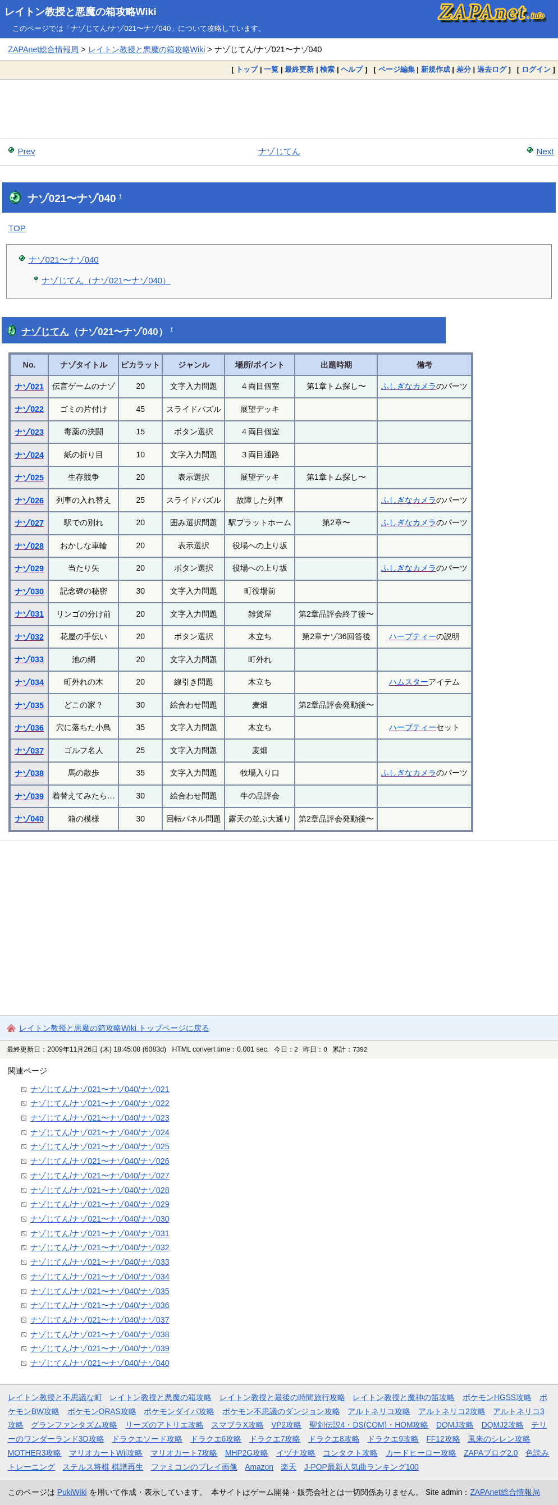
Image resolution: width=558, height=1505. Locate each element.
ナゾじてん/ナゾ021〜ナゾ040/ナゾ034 (99, 1276)
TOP (17, 228)
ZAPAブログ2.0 (491, 1452)
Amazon (259, 1466)
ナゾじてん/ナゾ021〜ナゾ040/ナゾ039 (99, 1348)
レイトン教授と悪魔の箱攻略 (160, 1397)
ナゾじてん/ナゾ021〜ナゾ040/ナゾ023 (99, 1117)
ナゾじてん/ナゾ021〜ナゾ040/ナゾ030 (99, 1218)
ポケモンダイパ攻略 (179, 1411)
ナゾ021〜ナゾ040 (64, 259)
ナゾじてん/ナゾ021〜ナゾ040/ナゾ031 (99, 1233)
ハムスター (408, 681)
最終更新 (299, 69)
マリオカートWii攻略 (106, 1452)
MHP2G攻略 (246, 1452)
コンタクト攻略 (350, 1452)
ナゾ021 (29, 386)
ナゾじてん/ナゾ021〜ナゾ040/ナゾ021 (99, 1089)
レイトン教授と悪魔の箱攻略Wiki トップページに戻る (114, 1028)
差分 (463, 69)
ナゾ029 (29, 568)
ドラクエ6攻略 (216, 1438)
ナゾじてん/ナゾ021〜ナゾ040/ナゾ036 (99, 1305)
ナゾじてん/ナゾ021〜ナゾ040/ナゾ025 (99, 1146)
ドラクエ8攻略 (334, 1438)
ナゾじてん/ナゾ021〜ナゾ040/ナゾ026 (99, 1161)
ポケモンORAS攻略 (101, 1411)
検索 (327, 69)
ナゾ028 (29, 546)
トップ (247, 69)
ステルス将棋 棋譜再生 (102, 1466)
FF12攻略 (443, 1438)
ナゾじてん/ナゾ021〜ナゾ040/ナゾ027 (99, 1175)
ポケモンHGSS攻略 (497, 1397)
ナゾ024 (29, 455)
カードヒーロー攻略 (421, 1452)
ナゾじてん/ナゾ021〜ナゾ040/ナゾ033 (99, 1262)
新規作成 (435, 69)
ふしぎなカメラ (408, 386)
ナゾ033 (29, 659)
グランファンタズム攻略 (74, 1424)
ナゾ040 (29, 818)
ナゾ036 (29, 727)
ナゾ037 (29, 750)
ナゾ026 (29, 500)
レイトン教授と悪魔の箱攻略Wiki (80, 11)
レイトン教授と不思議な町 (55, 1397)
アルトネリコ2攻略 (452, 1411)
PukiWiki (72, 1492)
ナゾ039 (29, 796)
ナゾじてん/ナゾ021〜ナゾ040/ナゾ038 (99, 1334)
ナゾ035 (29, 705)
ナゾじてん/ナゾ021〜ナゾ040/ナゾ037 (99, 1319)
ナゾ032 (29, 636)
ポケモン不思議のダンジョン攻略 (281, 1411)
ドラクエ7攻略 (275, 1438)
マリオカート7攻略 (184, 1452)
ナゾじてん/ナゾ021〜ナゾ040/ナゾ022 (99, 1103)
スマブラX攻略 (237, 1424)
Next (545, 151)
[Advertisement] (279, 109)
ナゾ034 (29, 682)
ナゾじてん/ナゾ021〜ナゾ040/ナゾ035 (99, 1291)
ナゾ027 (29, 523)
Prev (26, 151)
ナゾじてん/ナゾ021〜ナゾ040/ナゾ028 (99, 1190)
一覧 (271, 69)
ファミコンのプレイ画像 (194, 1466)
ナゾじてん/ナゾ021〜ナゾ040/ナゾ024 (99, 1132)
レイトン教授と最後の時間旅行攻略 (282, 1397)
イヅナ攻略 (295, 1452)
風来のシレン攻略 (499, 1438)
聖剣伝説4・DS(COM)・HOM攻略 (369, 1424)
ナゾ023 (29, 432)
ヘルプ (352, 69)
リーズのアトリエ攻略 (164, 1424)
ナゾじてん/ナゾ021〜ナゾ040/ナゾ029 (99, 1204)
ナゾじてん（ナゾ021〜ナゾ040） (106, 280)
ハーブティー (412, 636)
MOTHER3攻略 (35, 1452)
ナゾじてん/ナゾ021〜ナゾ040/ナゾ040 (99, 1363)
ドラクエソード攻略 (147, 1438)
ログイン (536, 69)
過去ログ (491, 69)
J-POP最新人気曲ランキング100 (361, 1466)
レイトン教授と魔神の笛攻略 (404, 1397)
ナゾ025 (29, 477)
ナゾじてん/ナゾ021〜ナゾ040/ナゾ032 (99, 1247)
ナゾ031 (29, 613)
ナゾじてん (279, 151)
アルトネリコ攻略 (378, 1411)
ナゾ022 (29, 409)
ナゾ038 (29, 773)
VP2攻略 (286, 1424)
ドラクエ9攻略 (393, 1438)
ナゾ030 (29, 591)
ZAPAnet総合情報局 (43, 49)
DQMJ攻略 (455, 1424)
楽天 (288, 1466)
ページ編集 (396, 69)
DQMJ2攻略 (503, 1424)
